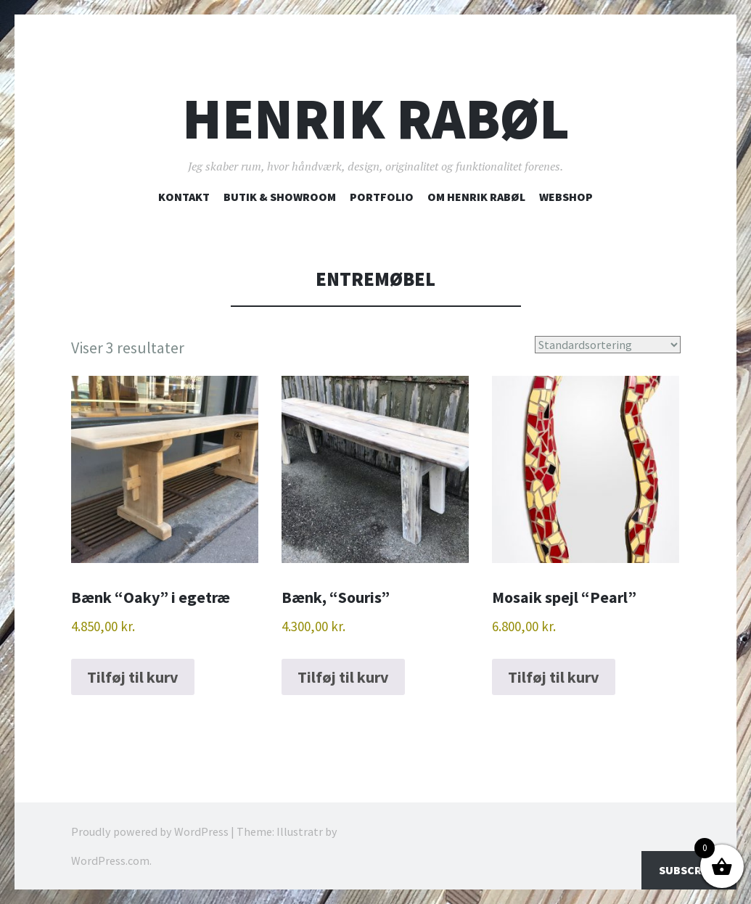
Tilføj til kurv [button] (132, 677)
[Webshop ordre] (608, 344)
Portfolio (382, 196)
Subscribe (689, 870)
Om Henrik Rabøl (476, 196)
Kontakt (184, 196)
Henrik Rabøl (376, 118)
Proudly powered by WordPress (150, 831)
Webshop (566, 196)
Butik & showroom (279, 196)
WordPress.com (110, 860)
